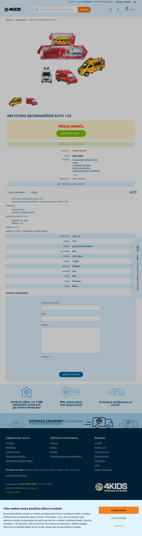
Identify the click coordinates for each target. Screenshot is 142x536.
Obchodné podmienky (16, 456)
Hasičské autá (20, 20)
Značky (53, 447)
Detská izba (100, 460)
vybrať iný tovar (71, 133)
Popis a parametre (16, 192)
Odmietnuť (119, 525)
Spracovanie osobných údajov (19, 460)
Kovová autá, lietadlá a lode (84, 159)
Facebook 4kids (13, 492)
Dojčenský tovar (102, 452)
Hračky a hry (100, 447)
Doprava (54, 443)
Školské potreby (102, 456)
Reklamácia (11, 447)
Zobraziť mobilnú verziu (16, 475)
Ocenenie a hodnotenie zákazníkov (66, 456)
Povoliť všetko (118, 510)
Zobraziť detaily (118, 518)
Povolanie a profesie (81, 165)
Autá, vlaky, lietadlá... (81, 168)
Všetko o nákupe (123, 2)
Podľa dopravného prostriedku (86, 170)
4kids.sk (9, 20)
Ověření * (45, 356)
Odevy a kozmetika (103, 469)
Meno (43, 314)
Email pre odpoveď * (50, 302)
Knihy (97, 465)
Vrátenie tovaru (13, 452)
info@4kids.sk (31, 488)
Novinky (53, 452)
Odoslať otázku (71, 374)
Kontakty (10, 443)
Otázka (34, 192)
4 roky (75, 162)
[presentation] (62, 364)
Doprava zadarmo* (46, 421)
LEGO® (98, 443)
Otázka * (45, 325)
